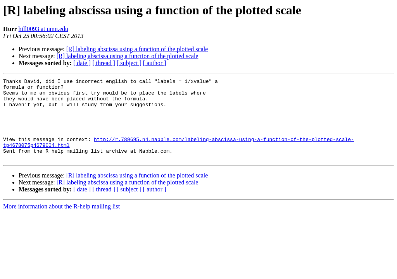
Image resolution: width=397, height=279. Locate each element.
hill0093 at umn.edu (43, 29)
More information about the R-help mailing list (61, 222)
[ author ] (154, 63)
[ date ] (82, 63)
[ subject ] (129, 63)
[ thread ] (103, 63)
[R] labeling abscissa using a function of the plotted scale (137, 49)
